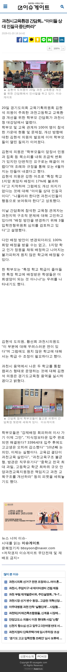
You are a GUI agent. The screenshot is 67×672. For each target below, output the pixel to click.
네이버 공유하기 (49, 39)
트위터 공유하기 (25, 39)
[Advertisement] (33, 315)
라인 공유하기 (43, 39)
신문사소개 (27, 656)
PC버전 (42, 656)
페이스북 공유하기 (19, 39)
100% (56, 48)
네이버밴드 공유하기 (55, 39)
